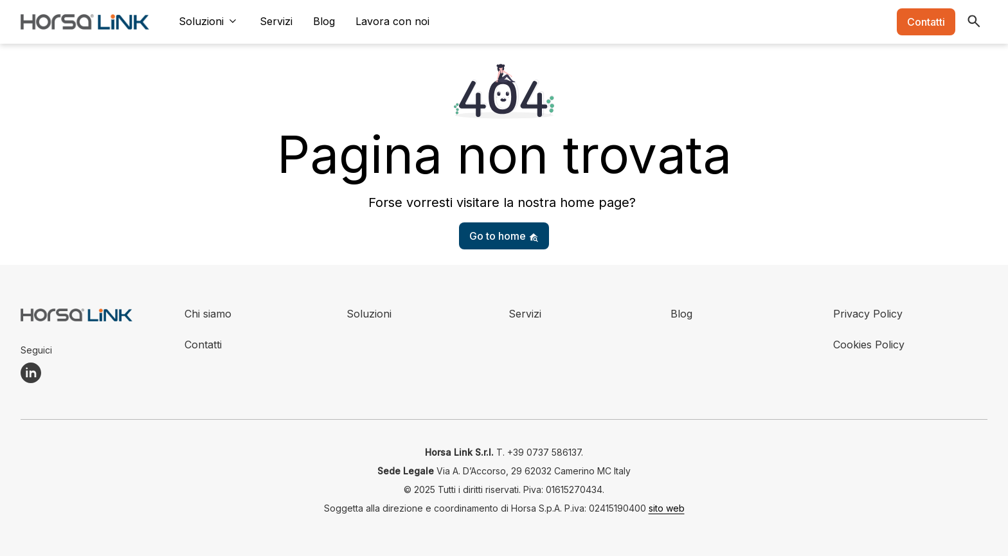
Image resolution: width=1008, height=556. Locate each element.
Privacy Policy (868, 313)
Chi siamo (207, 313)
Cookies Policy (869, 344)
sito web (667, 508)
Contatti (926, 21)
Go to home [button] (504, 235)
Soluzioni (201, 21)
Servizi (276, 21)
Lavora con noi (392, 21)
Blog (324, 21)
